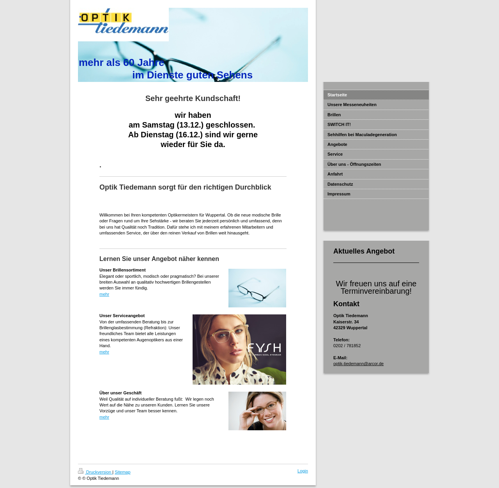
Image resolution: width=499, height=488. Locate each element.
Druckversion (95, 472)
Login (302, 470)
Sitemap (122, 472)
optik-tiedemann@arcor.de (358, 363)
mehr (104, 294)
